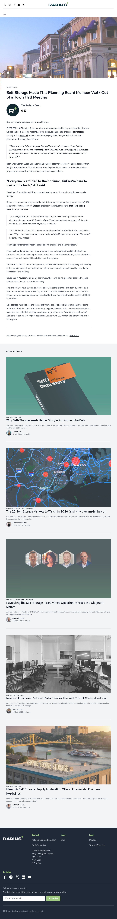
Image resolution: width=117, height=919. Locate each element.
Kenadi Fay (16, 432)
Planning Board (28, 128)
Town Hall (13, 157)
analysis (17, 417)
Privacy (92, 840)
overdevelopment (28, 278)
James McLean (18, 618)
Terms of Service (97, 845)
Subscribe (53, 898)
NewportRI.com (41, 122)
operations (18, 695)
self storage (78, 132)
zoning (37, 171)
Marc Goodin (17, 709)
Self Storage (34, 206)
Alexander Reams (19, 523)
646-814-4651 (39, 845)
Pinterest (74, 335)
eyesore (21, 216)
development (13, 139)
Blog (63, 840)
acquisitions (19, 509)
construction (15, 150)
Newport (24, 135)
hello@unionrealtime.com (44, 840)
